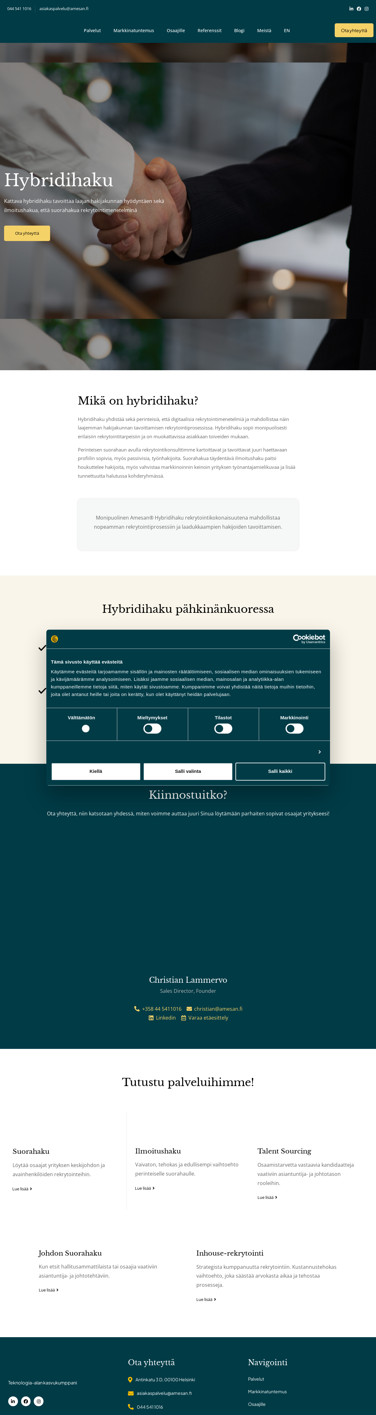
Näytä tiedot (299, 751)
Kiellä (96, 771)
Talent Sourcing (286, 1244)
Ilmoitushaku (157, 1244)
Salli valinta (188, 771)
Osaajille (176, 26)
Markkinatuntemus (133, 26)
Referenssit (210, 26)
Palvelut (92, 26)
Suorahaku (27, 1244)
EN (287, 26)
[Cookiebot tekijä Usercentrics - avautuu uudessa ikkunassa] (297, 639)
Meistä (264, 26)
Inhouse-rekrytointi (229, 1345)
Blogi (239, 26)
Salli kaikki (280, 771)
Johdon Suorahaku (70, 1345)
